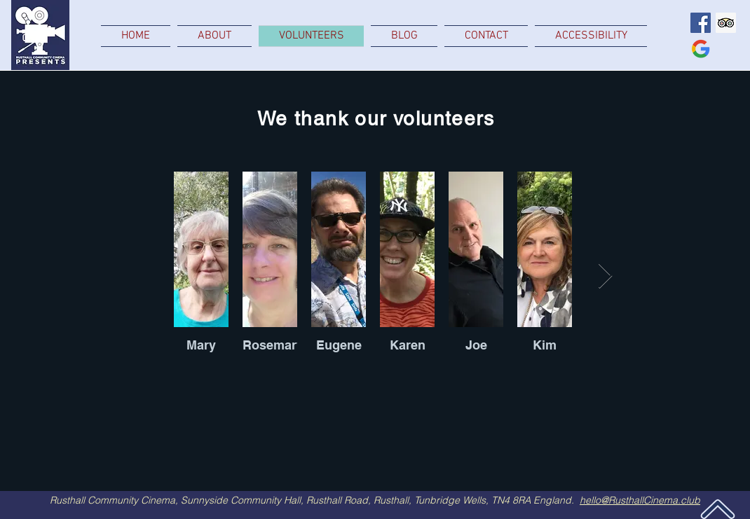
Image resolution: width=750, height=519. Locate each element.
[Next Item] (605, 276)
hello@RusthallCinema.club (640, 500)
